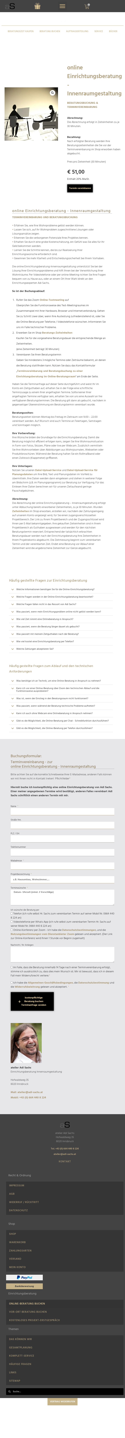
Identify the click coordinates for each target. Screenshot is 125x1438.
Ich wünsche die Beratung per (25, 910)
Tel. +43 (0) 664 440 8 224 (65, 1149)
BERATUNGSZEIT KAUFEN (20, 31)
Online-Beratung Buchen (27, 1314)
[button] (62, 6)
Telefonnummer (18, 847)
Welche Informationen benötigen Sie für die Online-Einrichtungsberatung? (55, 589)
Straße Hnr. (16, 820)
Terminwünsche (18, 888)
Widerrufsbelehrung (27, 987)
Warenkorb (17, 1248)
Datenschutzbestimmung (93, 983)
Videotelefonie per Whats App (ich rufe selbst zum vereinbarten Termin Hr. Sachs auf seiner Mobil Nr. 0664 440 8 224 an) (61, 924)
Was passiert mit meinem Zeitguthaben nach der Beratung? (47, 634)
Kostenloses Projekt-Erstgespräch (34, 1332)
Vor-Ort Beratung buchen (28, 1323)
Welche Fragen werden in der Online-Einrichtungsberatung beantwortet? (54, 597)
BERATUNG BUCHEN (50, 31)
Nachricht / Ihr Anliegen (22, 945)
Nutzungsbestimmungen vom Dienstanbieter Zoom (42, 934)
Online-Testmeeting (52, 300)
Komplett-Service (21, 1371)
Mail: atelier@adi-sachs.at (27, 1092)
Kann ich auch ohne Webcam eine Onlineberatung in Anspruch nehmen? (54, 713)
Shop (12, 1239)
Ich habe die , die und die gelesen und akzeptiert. (62, 985)
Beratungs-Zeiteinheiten (57, 333)
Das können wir (20, 1353)
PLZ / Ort (15, 833)
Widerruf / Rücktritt (24, 1205)
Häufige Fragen (20, 1381)
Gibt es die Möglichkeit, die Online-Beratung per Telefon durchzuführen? (54, 728)
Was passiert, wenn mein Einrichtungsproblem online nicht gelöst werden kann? (58, 612)
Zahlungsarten (20, 1258)
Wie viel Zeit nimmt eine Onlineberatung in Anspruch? (44, 619)
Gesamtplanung (20, 1362)
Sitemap (14, 1399)
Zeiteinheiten (20, 511)
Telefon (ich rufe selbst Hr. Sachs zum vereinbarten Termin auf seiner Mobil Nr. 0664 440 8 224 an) (62, 916)
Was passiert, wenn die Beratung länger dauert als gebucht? (47, 627)
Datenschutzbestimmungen (79, 930)
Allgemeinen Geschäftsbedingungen (50, 983)
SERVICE (98, 31)
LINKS (12, 1390)
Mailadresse (17, 861)
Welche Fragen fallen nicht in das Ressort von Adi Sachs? (46, 604)
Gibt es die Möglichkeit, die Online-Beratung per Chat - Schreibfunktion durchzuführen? (62, 721)
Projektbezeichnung (20, 874)
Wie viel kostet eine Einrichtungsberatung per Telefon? (45, 642)
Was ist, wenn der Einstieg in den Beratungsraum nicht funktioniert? (52, 699)
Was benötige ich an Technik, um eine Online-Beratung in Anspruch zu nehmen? (58, 681)
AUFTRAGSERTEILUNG (77, 31)
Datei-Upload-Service (48, 470)
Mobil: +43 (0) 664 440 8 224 (28, 1097)
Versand (15, 1267)
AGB (12, 1196)
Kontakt (65, 1162)
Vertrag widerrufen (62, 1421)
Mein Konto (17, 1276)
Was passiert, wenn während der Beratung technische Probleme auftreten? (55, 706)
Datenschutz (18, 1214)
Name (14, 806)
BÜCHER (113, 31)
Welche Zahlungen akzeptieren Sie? (35, 649)
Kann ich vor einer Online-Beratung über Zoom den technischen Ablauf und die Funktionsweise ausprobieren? (57, 689)
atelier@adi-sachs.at (65, 1154)
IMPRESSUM (16, 1186)
